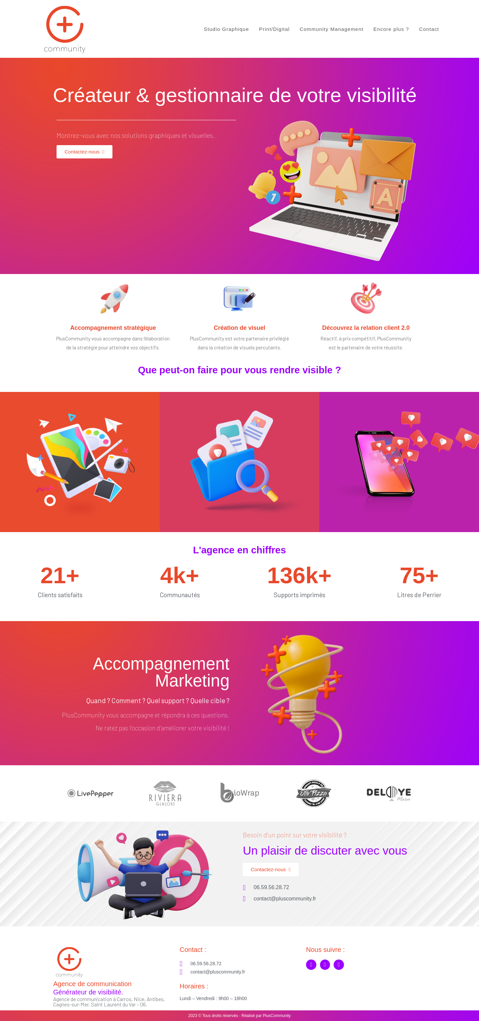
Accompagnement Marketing (161, 672)
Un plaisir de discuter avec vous (325, 850)
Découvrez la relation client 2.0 (365, 328)
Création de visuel (239, 328)
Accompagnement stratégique (113, 328)
